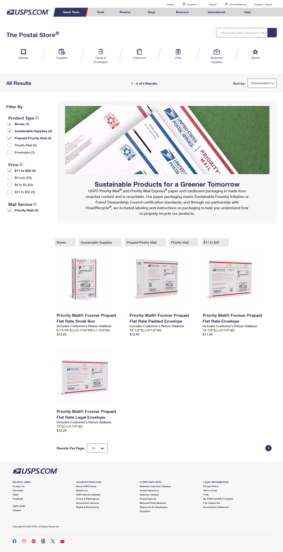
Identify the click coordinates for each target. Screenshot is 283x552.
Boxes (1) (22, 124)
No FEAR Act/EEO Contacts (218, 498)
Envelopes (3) (25, 152)
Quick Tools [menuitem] (71, 12)
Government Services (87, 503)
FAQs (15, 494)
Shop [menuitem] (151, 12)
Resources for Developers (154, 507)
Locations (192, 4)
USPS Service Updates (88, 494)
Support (213, 4)
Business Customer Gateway (155, 486)
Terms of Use (210, 490)
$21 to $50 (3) (25, 192)
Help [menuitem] (247, 12)
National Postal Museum (153, 503)
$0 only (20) (23, 178)
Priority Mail (180, 242)
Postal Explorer (148, 498)
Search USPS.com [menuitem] (266, 12)
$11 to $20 (211, 242)
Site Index (17, 490)
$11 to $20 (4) (25, 170)
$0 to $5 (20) (24, 185)
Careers (16, 510)
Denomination (260, 83)
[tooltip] (37, 117)
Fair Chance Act (211, 503)
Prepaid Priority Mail (142, 242)
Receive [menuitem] (125, 12)
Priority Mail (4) (26, 145)
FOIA (205, 494)
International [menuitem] (216, 12)
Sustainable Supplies (97, 242)
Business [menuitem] (182, 12)
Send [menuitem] (100, 12)
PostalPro (145, 511)
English (166, 4)
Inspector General (149, 494)
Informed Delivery (238, 4)
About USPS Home (86, 486)
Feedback (17, 498)
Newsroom (82, 490)
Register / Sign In (263, 4)
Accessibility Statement (216, 507)
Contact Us (18, 486)
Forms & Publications (87, 498)
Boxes (62, 242)
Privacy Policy (210, 486)
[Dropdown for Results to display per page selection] (97, 448)
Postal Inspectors (149, 490)
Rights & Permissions (87, 507)
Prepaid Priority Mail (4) (33, 138)
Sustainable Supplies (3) (33, 131)
